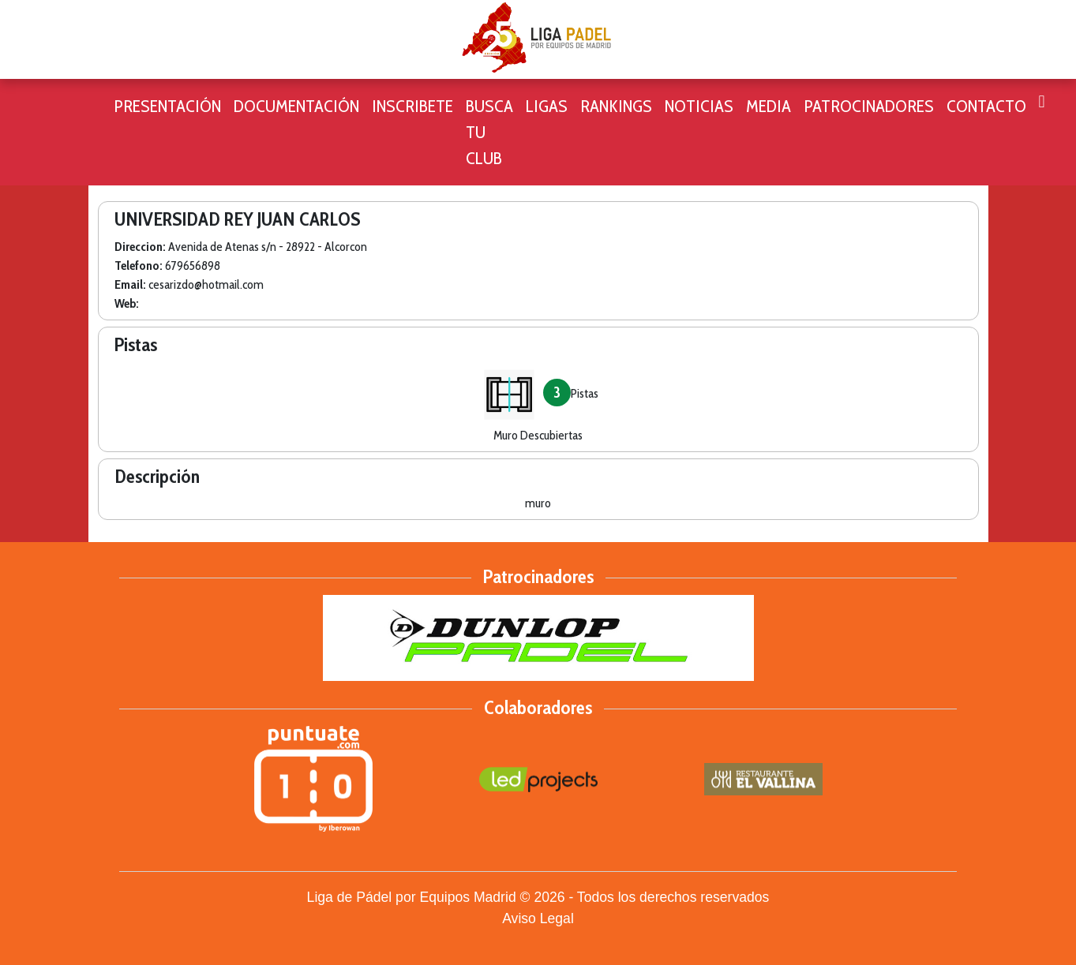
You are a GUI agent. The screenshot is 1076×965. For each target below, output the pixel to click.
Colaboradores (538, 707)
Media (768, 106)
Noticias (699, 106)
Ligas (547, 106)
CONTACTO (986, 106)
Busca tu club (489, 132)
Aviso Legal (538, 918)
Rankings (616, 106)
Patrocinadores (869, 106)
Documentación (296, 106)
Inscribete (412, 106)
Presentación (167, 106)
